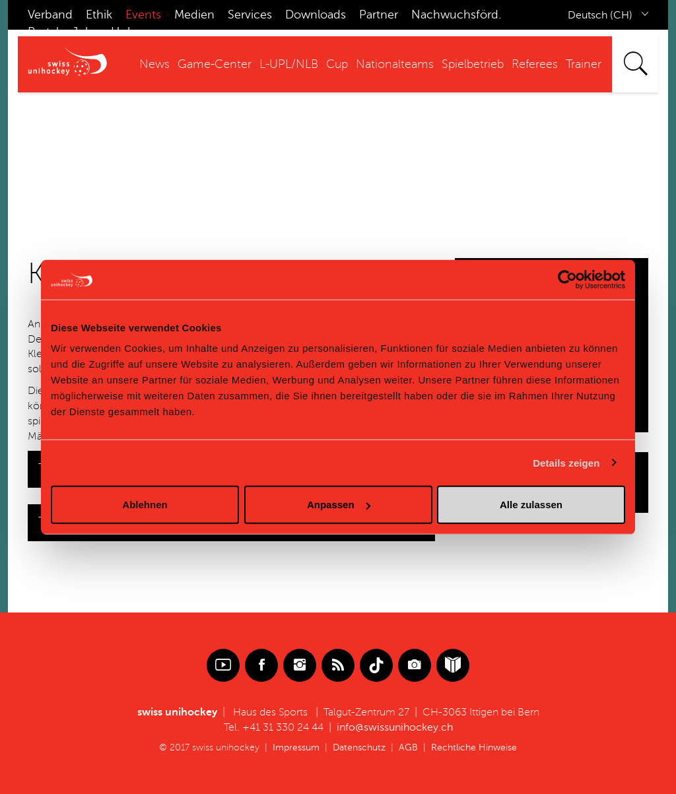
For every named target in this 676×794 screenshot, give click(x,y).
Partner (378, 14)
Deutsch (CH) (600, 15)
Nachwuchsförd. (456, 14)
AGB (408, 747)
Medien (194, 14)
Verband (50, 14)
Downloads (315, 14)
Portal (43, 31)
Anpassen (338, 504)
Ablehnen (144, 504)
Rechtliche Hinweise (474, 747)
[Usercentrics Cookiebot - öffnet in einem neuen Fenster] (567, 279)
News (154, 64)
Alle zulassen (531, 504)
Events (143, 14)
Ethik (99, 14)
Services (250, 14)
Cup (337, 64)
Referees (535, 64)
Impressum (296, 747)
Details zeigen (566, 462)
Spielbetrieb (473, 64)
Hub (123, 31)
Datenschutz (359, 747)
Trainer (583, 64)
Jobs (85, 31)
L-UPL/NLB (288, 64)
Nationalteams (395, 64)
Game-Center (215, 64)
